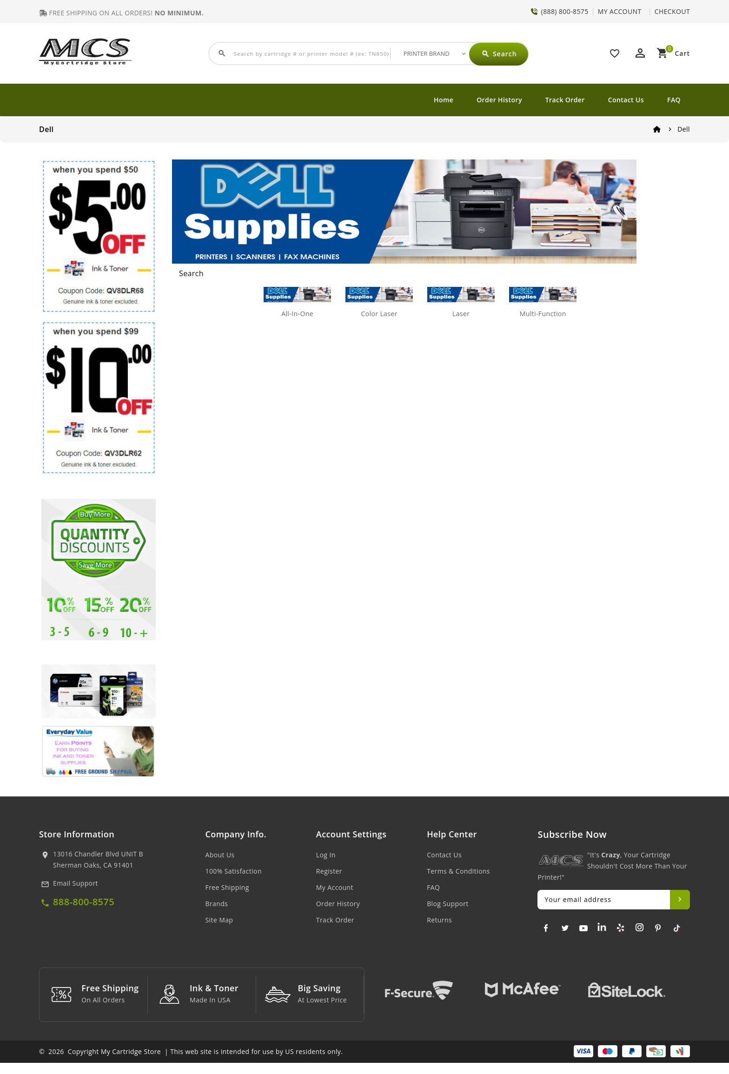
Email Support (75, 883)
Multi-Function (543, 313)
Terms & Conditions (458, 871)
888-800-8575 (83, 901)
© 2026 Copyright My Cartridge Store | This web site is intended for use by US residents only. (191, 1062)
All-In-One (297, 313)
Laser (461, 313)
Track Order (565, 99)
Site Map (219, 919)
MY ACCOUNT (620, 11)
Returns (439, 919)
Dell (683, 129)
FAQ (674, 99)
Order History (499, 99)
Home (443, 99)
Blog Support (448, 903)
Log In (326, 854)
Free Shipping (227, 887)
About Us (220, 854)
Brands (216, 903)
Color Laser (379, 313)
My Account (334, 887)
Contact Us (626, 99)
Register (329, 871)
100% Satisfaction (233, 871)
